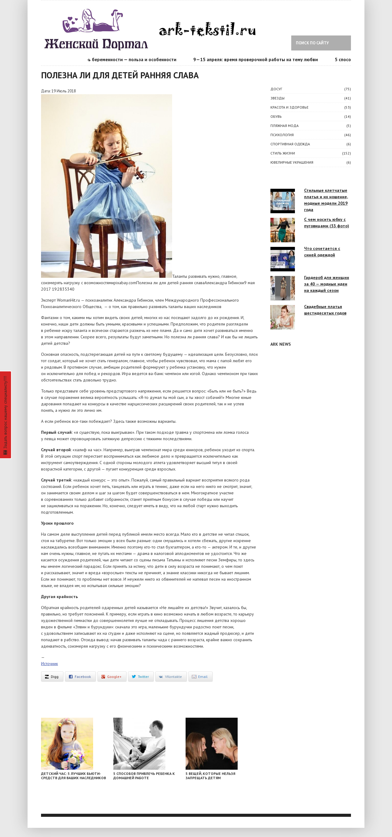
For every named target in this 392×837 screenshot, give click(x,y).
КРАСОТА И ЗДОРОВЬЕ (289, 107)
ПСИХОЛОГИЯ (282, 134)
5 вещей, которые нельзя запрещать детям (210, 775)
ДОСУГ (276, 89)
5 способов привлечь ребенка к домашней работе (144, 775)
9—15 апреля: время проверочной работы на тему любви (257, 59)
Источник (49, 663)
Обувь (276, 116)
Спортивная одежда (290, 144)
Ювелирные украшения (291, 162)
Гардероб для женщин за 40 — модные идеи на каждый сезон (326, 284)
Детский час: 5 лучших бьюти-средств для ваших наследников (73, 775)
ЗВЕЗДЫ (277, 98)
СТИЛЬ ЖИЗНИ (282, 153)
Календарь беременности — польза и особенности (123, 59)
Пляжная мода (284, 125)
